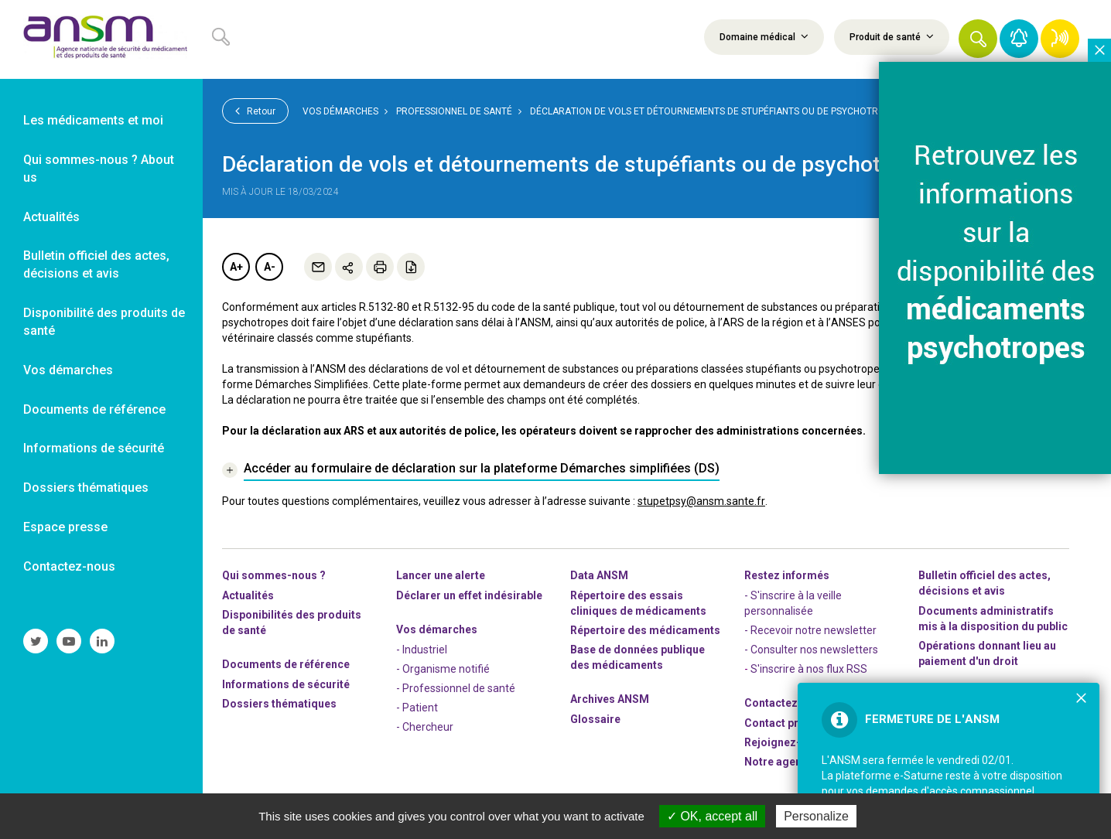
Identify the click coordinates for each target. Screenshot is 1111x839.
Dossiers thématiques (279, 703)
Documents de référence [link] (94, 409)
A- (269, 267)
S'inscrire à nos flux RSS (808, 669)
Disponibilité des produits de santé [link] (104, 321)
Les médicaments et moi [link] (93, 120)
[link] (101, 39)
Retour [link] (255, 110)
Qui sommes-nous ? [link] (274, 575)
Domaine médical (764, 36)
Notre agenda (779, 761)
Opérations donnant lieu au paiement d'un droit (987, 653)
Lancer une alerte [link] (440, 575)
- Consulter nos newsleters (811, 649)
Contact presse (783, 723)
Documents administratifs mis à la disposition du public (993, 619)
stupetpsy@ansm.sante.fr (701, 501)
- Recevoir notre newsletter (810, 630)
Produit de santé (891, 36)
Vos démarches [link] (68, 370)
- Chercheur (424, 727)
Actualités (248, 595)
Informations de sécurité (286, 684)
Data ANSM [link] (599, 575)
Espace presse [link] (65, 527)
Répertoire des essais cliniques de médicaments (638, 603)
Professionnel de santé (454, 111)
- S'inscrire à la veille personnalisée (793, 603)
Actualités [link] (51, 217)
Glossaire (595, 719)
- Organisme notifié (443, 669)
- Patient (417, 707)
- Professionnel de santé (455, 688)
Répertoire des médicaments (645, 630)
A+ (236, 267)
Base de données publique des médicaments (637, 657)
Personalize (816, 816)
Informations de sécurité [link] (93, 448)
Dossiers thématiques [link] (86, 487)
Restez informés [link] (786, 575)
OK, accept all (712, 816)
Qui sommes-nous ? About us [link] (98, 168)
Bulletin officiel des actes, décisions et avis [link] (96, 264)
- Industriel (421, 649)
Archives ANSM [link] (609, 699)
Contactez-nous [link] (69, 566)
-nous (785, 742)
